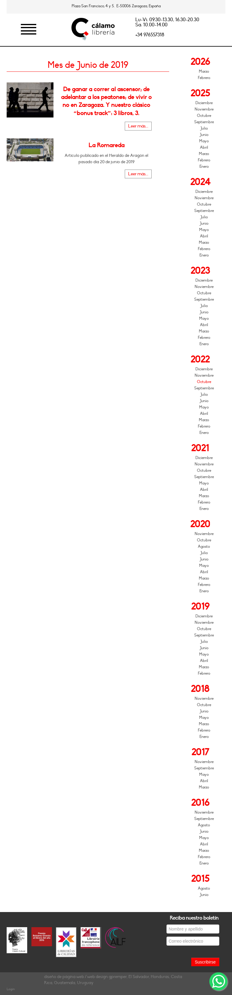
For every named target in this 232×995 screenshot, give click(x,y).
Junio (204, 134)
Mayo (204, 141)
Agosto (204, 546)
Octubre (204, 115)
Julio (204, 128)
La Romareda (106, 145)
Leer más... (138, 126)
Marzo (204, 71)
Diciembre (204, 103)
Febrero (204, 77)
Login (11, 989)
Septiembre (204, 122)
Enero (204, 166)
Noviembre (204, 109)
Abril (204, 147)
